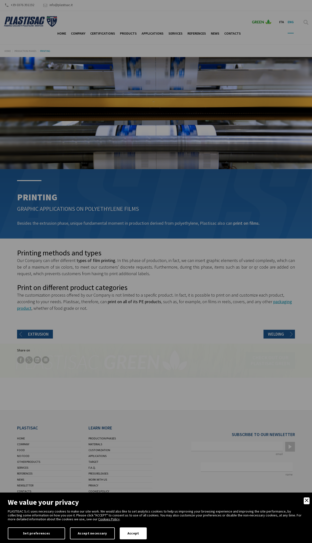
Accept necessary (92, 533)
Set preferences (36, 533)
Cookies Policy (109, 519)
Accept (133, 533)
